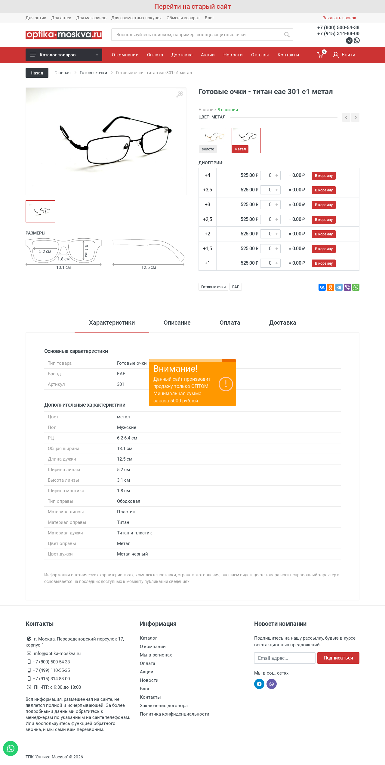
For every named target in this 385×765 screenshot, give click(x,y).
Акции (146, 672)
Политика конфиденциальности (174, 714)
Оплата (230, 322)
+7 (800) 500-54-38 (338, 27)
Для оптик (36, 18)
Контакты (150, 697)
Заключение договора (164, 705)
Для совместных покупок (136, 18)
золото (208, 149)
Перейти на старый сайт (192, 6)
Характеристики (112, 322)
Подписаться (338, 658)
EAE (235, 287)
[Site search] (196, 34)
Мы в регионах (156, 655)
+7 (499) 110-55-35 (51, 670)
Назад (37, 73)
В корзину (324, 175)
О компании (153, 646)
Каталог (148, 638)
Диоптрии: (211, 162)
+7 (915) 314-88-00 (338, 33)
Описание (177, 322)
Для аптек (61, 18)
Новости (149, 680)
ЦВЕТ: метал (212, 117)
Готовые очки (213, 287)
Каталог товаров (64, 55)
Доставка (282, 322)
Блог (209, 18)
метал (240, 149)
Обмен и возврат (183, 18)
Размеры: (36, 233)
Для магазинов (91, 18)
